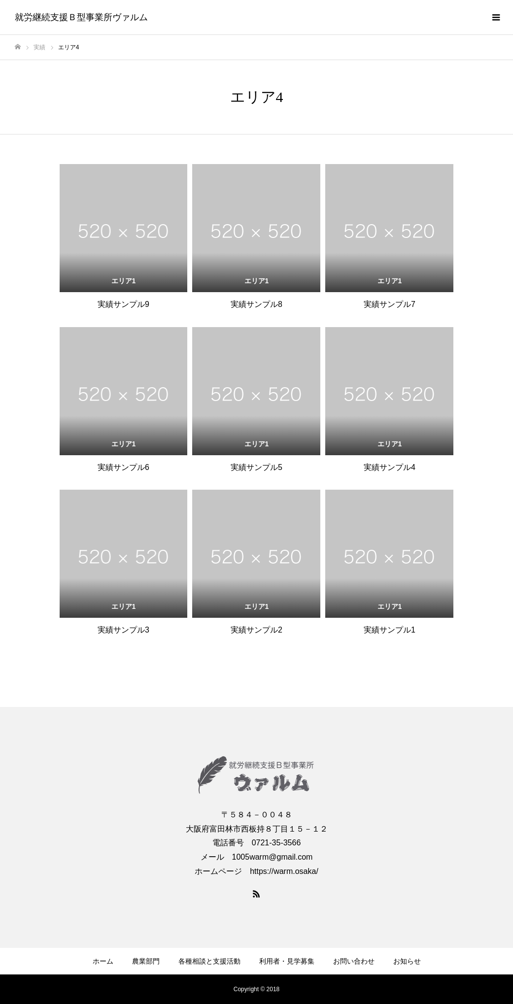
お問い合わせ (354, 961)
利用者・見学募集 (286, 961)
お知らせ (407, 961)
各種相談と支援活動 (209, 961)
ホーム (103, 961)
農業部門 (146, 961)
